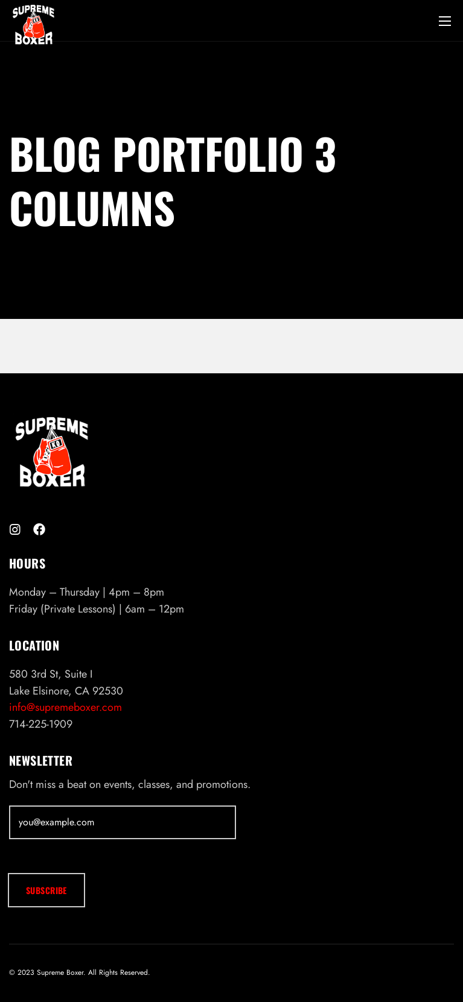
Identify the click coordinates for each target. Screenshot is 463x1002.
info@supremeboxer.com (65, 707)
